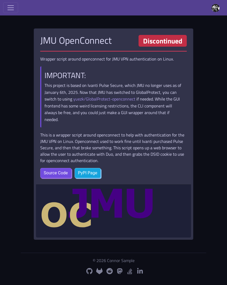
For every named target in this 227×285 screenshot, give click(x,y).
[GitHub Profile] (89, 271)
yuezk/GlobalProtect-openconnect (104, 99)
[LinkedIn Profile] (140, 271)
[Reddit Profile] (110, 271)
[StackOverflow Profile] (130, 271)
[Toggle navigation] (10, 7)
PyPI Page (87, 172)
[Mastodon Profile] (120, 271)
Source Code (56, 172)
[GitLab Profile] (99, 271)
